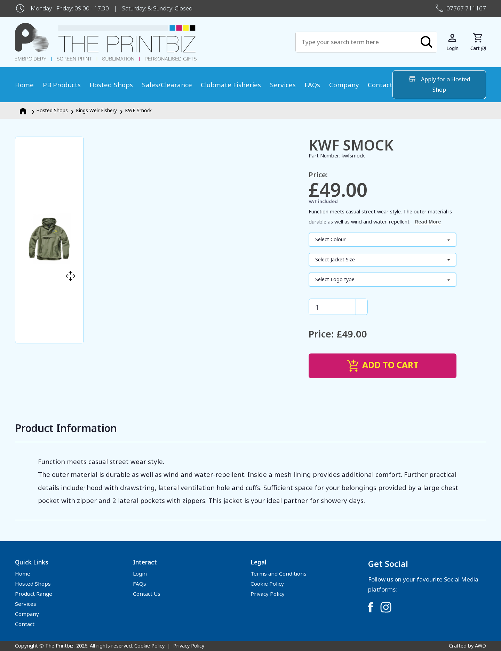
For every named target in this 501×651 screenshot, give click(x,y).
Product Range (33, 593)
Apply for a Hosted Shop (439, 84)
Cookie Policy (267, 583)
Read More (428, 221)
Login (140, 573)
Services (25, 603)
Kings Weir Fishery (96, 110)
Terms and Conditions (278, 573)
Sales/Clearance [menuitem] (167, 84)
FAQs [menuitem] (312, 84)
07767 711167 (466, 8)
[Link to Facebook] (370, 607)
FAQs (139, 583)
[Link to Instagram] (385, 607)
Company (27, 613)
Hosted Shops (52, 110)
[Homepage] (24, 110)
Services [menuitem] (283, 84)
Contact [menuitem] (380, 84)
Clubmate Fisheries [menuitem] (231, 84)
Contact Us (146, 593)
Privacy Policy (267, 593)
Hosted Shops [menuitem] (111, 84)
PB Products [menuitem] (62, 84)
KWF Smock (138, 110)
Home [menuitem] (24, 84)
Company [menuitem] (344, 84)
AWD (480, 645)
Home (22, 573)
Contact (24, 623)
